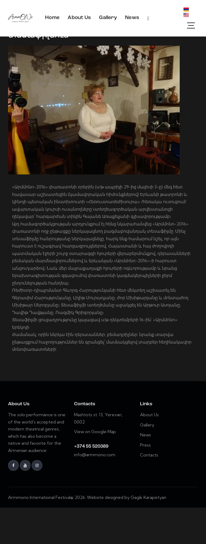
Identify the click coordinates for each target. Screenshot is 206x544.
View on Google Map (95, 468)
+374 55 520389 (91, 483)
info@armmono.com (94, 491)
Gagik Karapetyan (148, 533)
